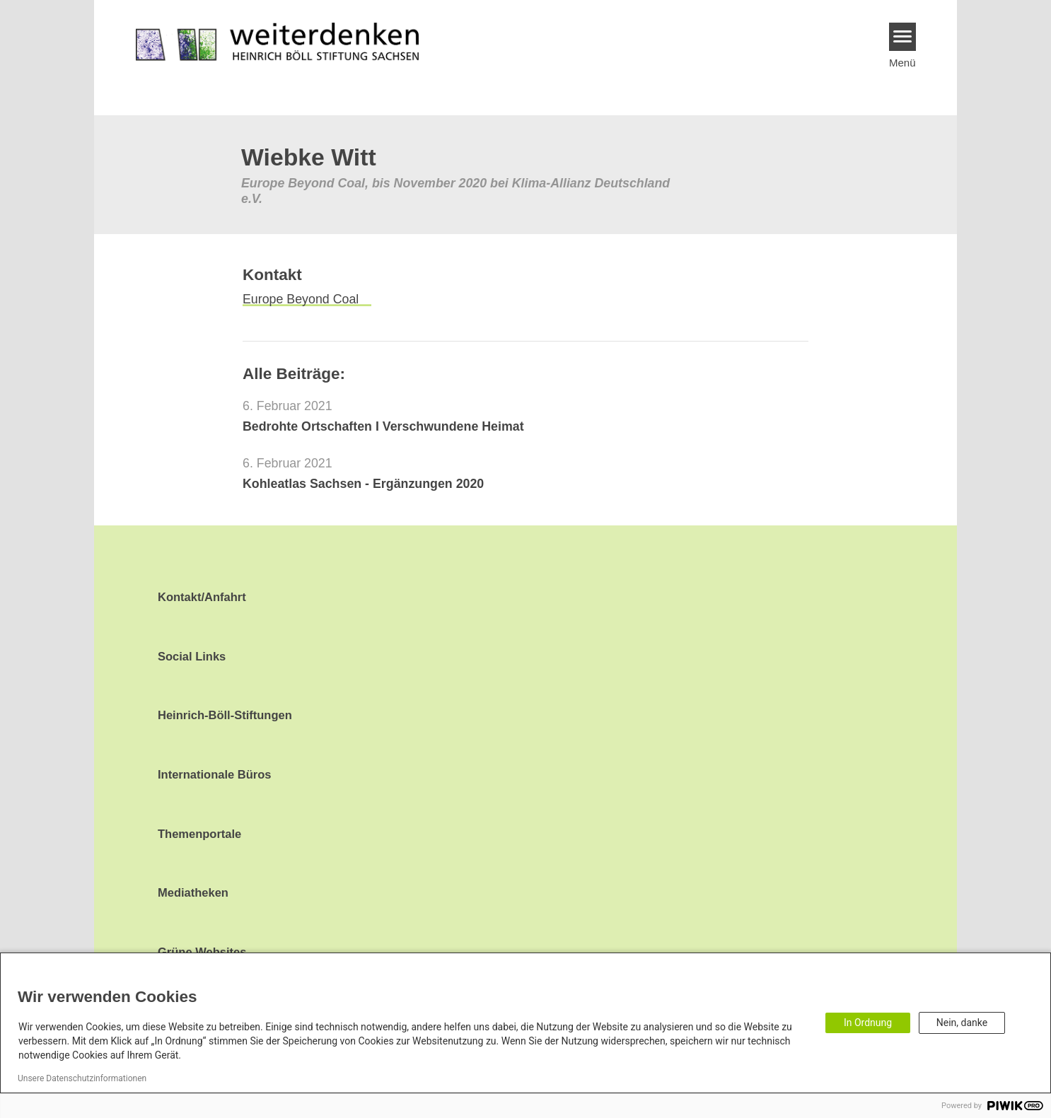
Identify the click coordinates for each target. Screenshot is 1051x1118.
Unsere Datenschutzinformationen (82, 1078)
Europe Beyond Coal (301, 299)
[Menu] (903, 37)
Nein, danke (961, 1022)
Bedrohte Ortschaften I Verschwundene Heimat (383, 426)
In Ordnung (868, 1022)
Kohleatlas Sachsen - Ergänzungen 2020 (363, 484)
